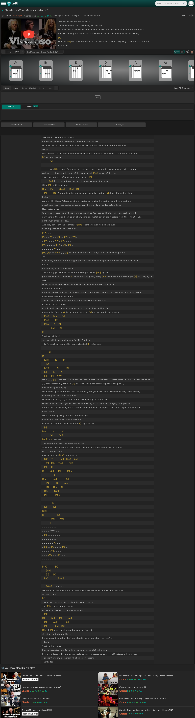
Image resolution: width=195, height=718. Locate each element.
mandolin (33, 88)
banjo (41, 88)
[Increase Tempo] (22, 52)
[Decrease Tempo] (3, 52)
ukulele (24, 88)
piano (15, 88)
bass (50, 88)
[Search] (184, 3)
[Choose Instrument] (56, 88)
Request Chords (30, 679)
